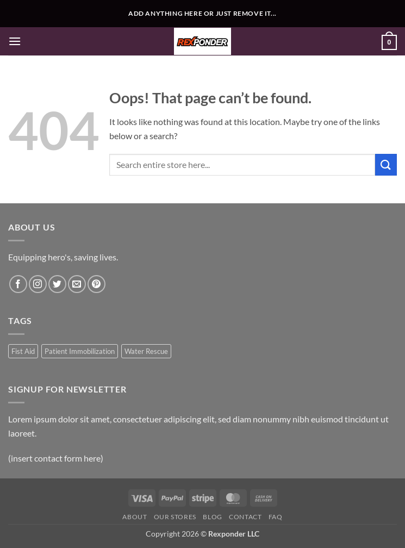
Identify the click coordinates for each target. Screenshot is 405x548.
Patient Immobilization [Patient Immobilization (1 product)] (80, 351)
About (134, 517)
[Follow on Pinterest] (96, 284)
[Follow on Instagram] (38, 284)
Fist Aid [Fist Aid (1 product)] (23, 351)
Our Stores (175, 517)
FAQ (276, 517)
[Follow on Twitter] (57, 284)
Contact (245, 517)
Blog (212, 517)
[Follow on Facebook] (18, 284)
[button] (14, 41)
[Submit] (386, 164)
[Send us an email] (77, 284)
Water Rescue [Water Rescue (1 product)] (146, 351)
